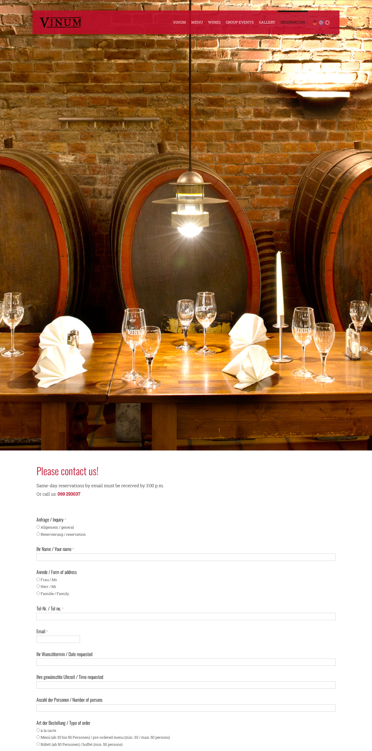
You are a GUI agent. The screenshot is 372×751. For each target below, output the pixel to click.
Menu (197, 22)
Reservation (292, 22)
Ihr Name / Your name (55, 548)
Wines (214, 22)
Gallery (267, 22)
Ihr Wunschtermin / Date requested (64, 654)
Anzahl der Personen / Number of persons (69, 699)
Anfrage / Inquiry (51, 519)
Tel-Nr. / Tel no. (49, 608)
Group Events (240, 22)
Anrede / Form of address (56, 571)
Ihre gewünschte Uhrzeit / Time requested (69, 676)
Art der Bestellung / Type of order (63, 722)
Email (42, 631)
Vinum (179, 22)
